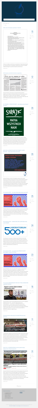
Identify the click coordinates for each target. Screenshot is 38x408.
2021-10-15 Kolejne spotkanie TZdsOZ (12, 27)
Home (6, 23)
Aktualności (32, 113)
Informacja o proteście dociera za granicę (12, 73)
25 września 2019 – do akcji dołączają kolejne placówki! (15, 192)
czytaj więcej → (5, 68)
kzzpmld (32, 35)
